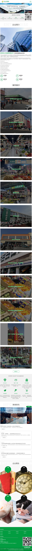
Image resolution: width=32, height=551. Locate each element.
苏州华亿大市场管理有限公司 (12, 53)
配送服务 (25, 531)
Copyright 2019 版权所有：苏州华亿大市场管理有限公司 (7, 548)
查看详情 (3, 429)
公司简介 (5, 75)
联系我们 (20, 79)
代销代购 (17, 531)
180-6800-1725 (3, 539)
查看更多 (29, 406)
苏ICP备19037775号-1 (18, 548)
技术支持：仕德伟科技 (24, 548)
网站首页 (1, 531)
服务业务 (5, 79)
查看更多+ (16, 371)
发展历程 (20, 75)
